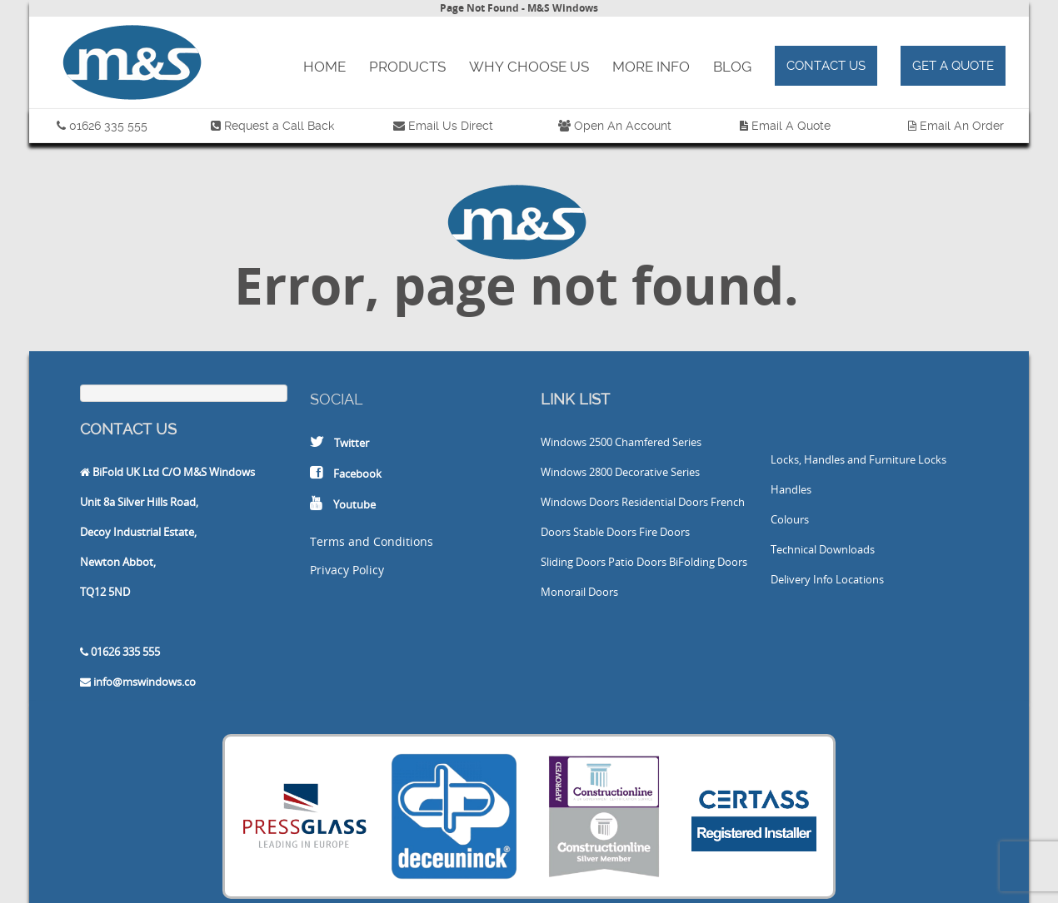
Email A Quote (791, 125)
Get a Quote (953, 65)
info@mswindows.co (144, 681)
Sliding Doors (573, 561)
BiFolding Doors (708, 561)
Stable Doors (604, 531)
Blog (732, 66)
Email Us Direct (449, 125)
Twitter (351, 442)
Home (324, 66)
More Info (651, 66)
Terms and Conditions (371, 541)
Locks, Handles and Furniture (843, 459)
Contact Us (826, 65)
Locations (860, 579)
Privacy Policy (347, 570)
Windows (563, 441)
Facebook (357, 473)
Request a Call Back (279, 125)
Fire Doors (664, 531)
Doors (604, 501)
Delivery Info (802, 579)
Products (407, 66)
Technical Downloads (823, 549)
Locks (932, 459)
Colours (790, 519)
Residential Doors (664, 501)
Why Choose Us (529, 66)
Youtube (354, 504)
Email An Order (962, 125)
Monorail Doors (579, 591)
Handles (791, 489)
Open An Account (622, 125)
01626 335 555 (108, 125)
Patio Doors (637, 561)
